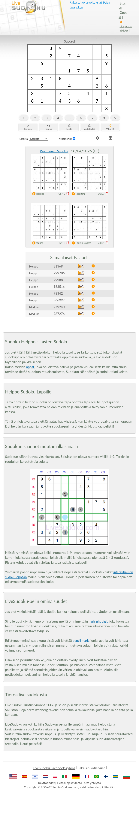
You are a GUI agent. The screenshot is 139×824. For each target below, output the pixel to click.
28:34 (103, 242)
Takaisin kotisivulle (91, 768)
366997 (59, 300)
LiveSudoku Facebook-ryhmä (54, 768)
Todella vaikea (80, 243)
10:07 (103, 193)
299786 (59, 273)
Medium (77, 194)
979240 (59, 307)
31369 (58, 266)
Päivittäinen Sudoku (54, 151)
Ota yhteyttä (92, 782)
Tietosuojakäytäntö (69, 782)
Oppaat (123, 15)
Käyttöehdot (46, 782)
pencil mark (81, 641)
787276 (59, 314)
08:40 (64, 193)
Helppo (37, 194)
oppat (30, 367)
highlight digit (98, 621)
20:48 (64, 242)
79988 (58, 280)
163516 (59, 287)
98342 (58, 293)
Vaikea (37, 243)
